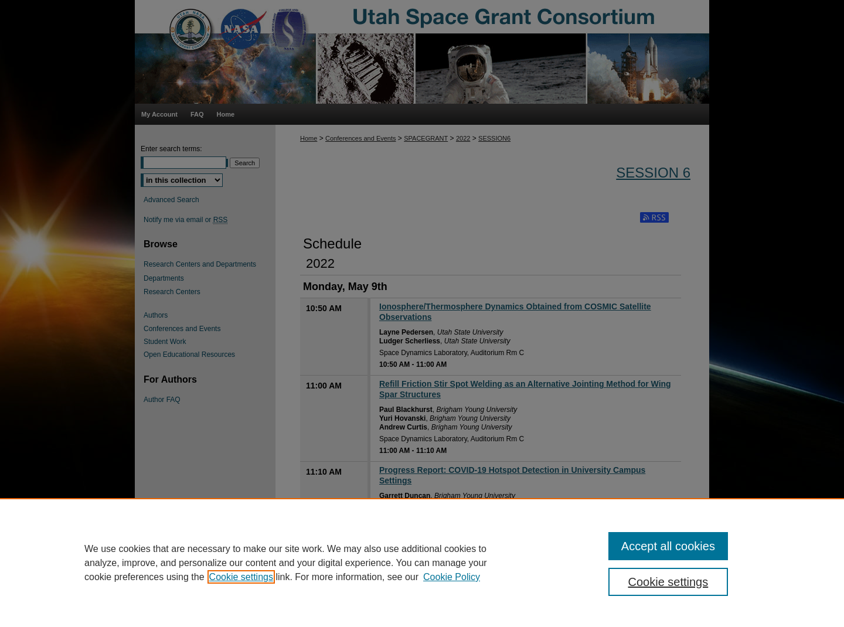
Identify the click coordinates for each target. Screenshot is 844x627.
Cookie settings (241, 577)
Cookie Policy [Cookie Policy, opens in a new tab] (451, 577)
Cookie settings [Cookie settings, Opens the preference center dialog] (668, 581)
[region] (422, 562)
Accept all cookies (668, 546)
